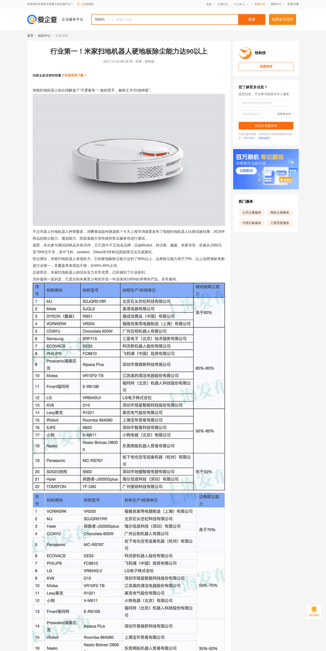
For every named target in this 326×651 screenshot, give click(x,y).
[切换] (89, 4)
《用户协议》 (249, 138)
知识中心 (44, 35)
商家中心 (276, 4)
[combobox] (178, 19)
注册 (296, 4)
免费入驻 (259, 4)
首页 (209, 4)
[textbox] (189, 19)
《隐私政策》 (264, 138)
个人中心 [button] (241, 4)
